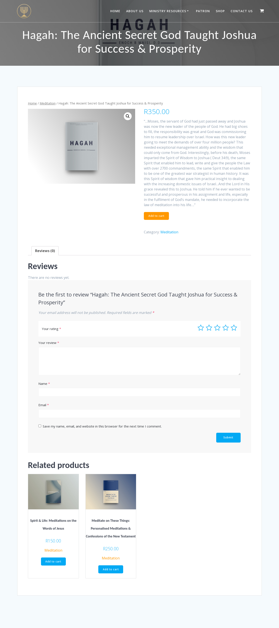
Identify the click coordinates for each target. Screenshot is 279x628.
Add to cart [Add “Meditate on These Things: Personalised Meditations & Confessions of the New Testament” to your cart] (111, 570)
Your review (48, 343)
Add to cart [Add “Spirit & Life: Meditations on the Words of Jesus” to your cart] (53, 562)
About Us (134, 11)
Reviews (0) (45, 251)
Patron (203, 11)
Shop (220, 11)
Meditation (48, 103)
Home (115, 11)
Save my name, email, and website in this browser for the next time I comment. (102, 426)
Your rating (51, 329)
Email (43, 405)
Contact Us (242, 11)
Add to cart (157, 216)
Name (44, 384)
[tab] (45, 251)
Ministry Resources (167, 11)
